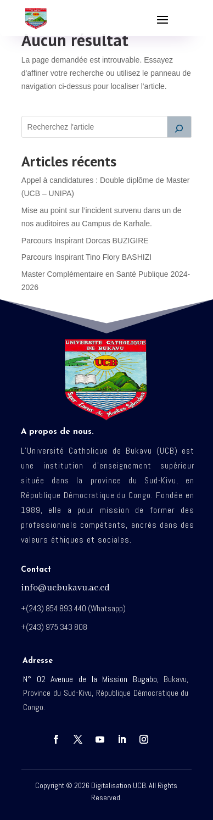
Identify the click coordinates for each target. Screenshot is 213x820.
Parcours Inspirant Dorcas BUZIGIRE (85, 240)
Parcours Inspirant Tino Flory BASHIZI (86, 257)
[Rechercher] (179, 127)
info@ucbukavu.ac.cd (65, 588)
